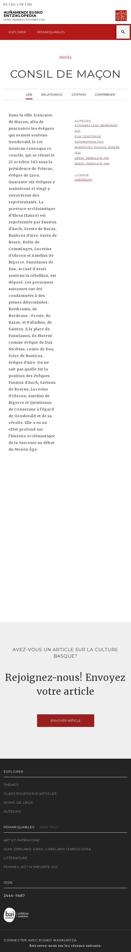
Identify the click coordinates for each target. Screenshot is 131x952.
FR (22, 4)
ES (5, 4)
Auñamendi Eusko (24, 16)
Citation (78, 94)
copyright (83, 179)
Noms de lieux (18, 802)
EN (29, 4)
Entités (66, 56)
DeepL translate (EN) (92, 163)
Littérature (15, 858)
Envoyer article (66, 720)
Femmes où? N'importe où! (31, 867)
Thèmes (11, 785)
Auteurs (12, 811)
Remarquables (51, 32)
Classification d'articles (30, 794)
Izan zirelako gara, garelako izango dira (47, 849)
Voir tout (49, 827)
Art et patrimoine (22, 840)
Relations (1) (51, 94)
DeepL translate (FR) (92, 158)
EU (13, 4)
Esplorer (17, 32)
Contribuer (105, 94)
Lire (29, 94)
